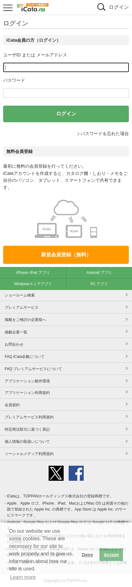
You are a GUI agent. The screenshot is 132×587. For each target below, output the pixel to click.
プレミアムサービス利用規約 (29, 417)
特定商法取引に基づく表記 (27, 429)
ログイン (119, 7)
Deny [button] (87, 554)
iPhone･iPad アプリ (33, 272)
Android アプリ (99, 272)
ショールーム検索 (20, 295)
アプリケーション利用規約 (27, 392)
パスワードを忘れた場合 (105, 133)
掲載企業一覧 (16, 332)
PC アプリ (99, 284)
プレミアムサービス (22, 307)
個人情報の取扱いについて (27, 441)
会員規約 (12, 405)
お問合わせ (14, 344)
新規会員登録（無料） (66, 254)
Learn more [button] (23, 577)
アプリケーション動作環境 (27, 381)
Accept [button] (111, 554)
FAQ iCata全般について (25, 356)
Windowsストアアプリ (33, 284)
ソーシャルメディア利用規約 (29, 454)
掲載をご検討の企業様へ (25, 319)
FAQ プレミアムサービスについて (33, 369)
